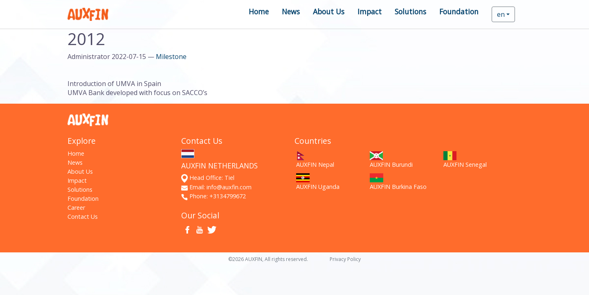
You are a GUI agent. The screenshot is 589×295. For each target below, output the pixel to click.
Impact (369, 11)
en (501, 14)
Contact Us (82, 216)
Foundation (459, 11)
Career (76, 207)
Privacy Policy (345, 259)
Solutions (410, 11)
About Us (328, 11)
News (291, 11)
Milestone (171, 56)
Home (259, 11)
